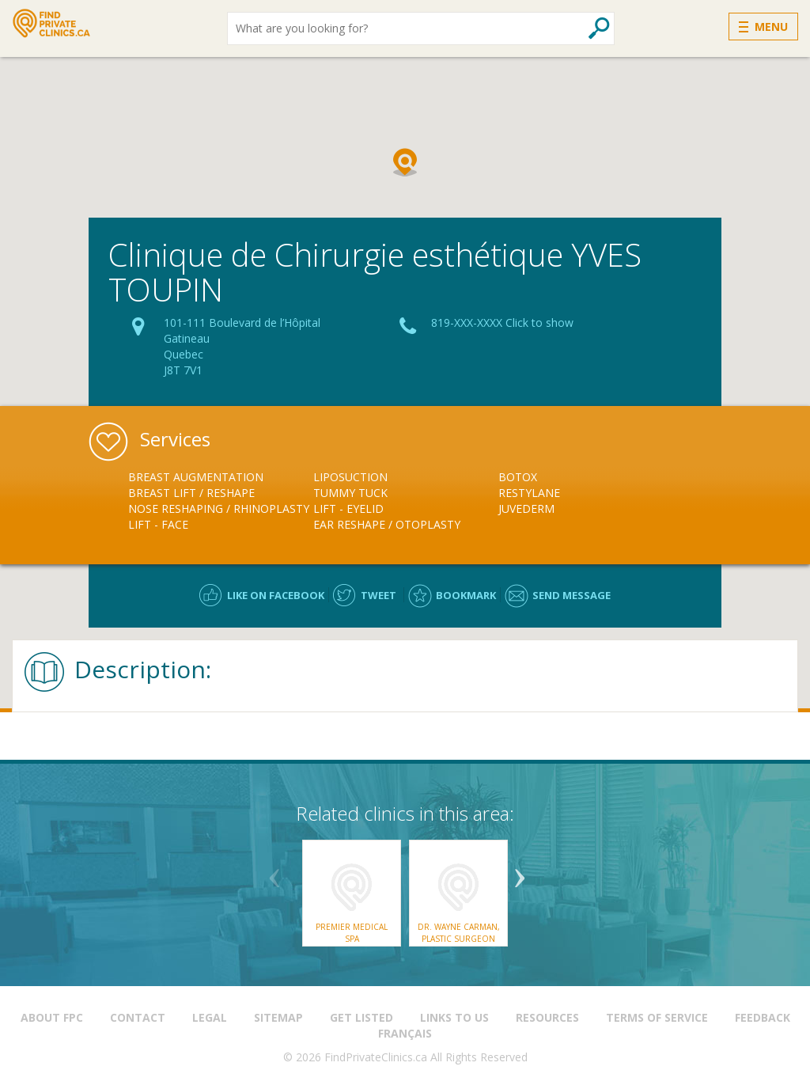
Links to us (454, 1017)
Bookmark (466, 595)
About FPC (52, 1017)
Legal (209, 1017)
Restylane (529, 492)
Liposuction (350, 476)
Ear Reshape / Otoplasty (386, 524)
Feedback (762, 1017)
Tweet (378, 595)
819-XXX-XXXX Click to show (502, 322)
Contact (137, 1017)
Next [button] (520, 872)
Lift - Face (158, 524)
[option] (220, 501)
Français (405, 1033)
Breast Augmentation (195, 476)
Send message (571, 595)
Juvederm (526, 508)
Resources (547, 1017)
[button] (405, 162)
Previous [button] (274, 872)
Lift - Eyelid (348, 508)
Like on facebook (275, 595)
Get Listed (361, 1017)
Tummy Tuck (350, 492)
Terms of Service (657, 1017)
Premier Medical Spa (352, 932)
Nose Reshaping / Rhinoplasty (218, 508)
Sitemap (278, 1017)
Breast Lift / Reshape (191, 492)
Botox (517, 476)
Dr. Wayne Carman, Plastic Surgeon (459, 932)
